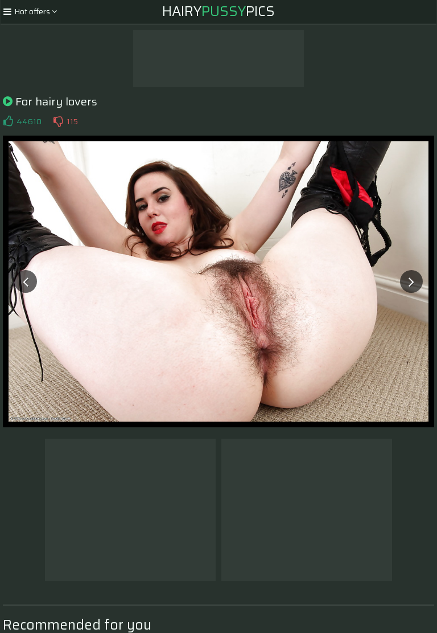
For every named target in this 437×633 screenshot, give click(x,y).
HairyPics (218, 11)
